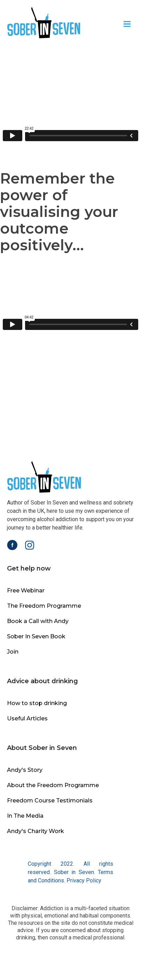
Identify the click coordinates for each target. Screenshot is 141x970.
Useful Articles (27, 718)
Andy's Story (24, 770)
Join (12, 651)
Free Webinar (26, 590)
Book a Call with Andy (38, 621)
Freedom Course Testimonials (50, 800)
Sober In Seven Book (36, 636)
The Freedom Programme (44, 606)
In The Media (25, 816)
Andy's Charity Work (35, 831)
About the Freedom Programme (53, 785)
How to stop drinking (37, 703)
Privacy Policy (83, 880)
